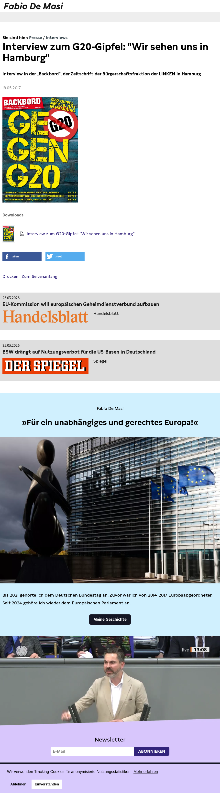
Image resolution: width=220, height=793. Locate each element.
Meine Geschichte (110, 619)
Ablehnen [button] (18, 784)
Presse (35, 37)
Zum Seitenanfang (39, 276)
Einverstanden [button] (47, 784)
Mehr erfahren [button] (145, 772)
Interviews (56, 37)
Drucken (10, 276)
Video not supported (110, 698)
